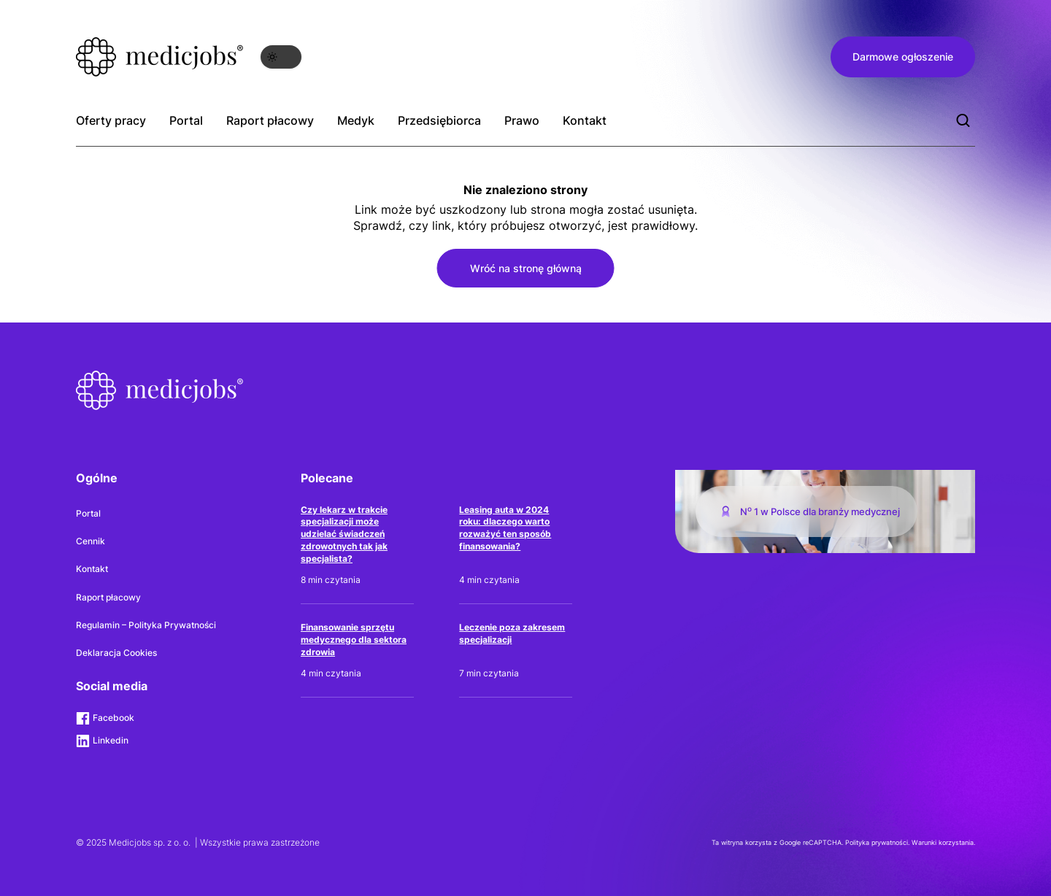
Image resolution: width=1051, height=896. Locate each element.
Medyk (355, 120)
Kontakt (585, 120)
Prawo (521, 120)
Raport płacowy (270, 120)
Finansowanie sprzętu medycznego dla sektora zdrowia (354, 639)
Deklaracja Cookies (116, 652)
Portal (186, 120)
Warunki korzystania (943, 842)
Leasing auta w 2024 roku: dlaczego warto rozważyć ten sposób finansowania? (505, 528)
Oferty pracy (111, 120)
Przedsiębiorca (439, 120)
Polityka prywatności (876, 842)
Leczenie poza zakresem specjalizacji (512, 633)
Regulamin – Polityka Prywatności (146, 624)
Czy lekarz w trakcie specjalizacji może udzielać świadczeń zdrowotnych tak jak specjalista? (344, 534)
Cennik (90, 541)
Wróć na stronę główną (526, 268)
